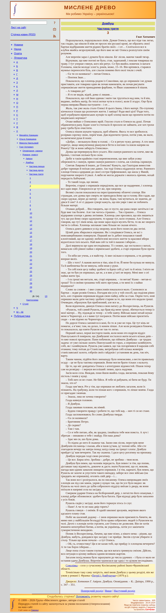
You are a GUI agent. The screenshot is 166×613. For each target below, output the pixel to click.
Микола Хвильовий (28, 154)
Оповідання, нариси (32, 163)
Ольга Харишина (27, 150)
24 (31, 290)
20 (31, 273)
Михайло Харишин (28, 146)
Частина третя (36, 188)
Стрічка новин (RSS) (23, 34)
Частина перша (36, 180)
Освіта (18, 55)
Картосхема (32, 324)
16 (31, 256)
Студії (26, 328)
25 (31, 294)
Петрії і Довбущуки (104, 575)
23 (31, 285)
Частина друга (36, 184)
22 (31, 281)
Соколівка (72, 565)
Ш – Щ (19, 337)
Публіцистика (22, 342)
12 (31, 239)
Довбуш (30, 176)
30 (31, 315)
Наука (17, 50)
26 (31, 298)
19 (31, 268)
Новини (18, 45)
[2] (46, 320)
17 (31, 260)
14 (31, 247)
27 (31, 302)
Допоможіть (83, 596)
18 (31, 264)
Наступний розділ (124, 590)
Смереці (34, 610)
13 (31, 243)
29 (31, 311)
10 (31, 230)
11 (31, 235)
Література (20, 59)
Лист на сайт (18, 27)
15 (31, 252)
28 (31, 306)
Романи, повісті (30, 167)
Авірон (29, 171)
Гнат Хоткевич (26, 159)
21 (31, 277)
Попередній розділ (92, 590)
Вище (108, 590)
